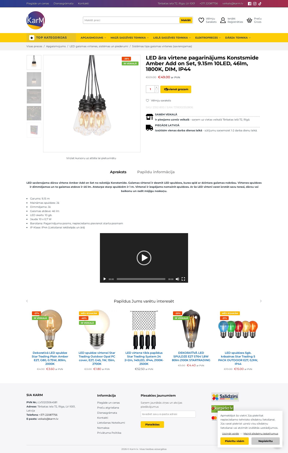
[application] (144, 258)
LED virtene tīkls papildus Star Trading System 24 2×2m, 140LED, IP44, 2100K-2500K (144, 358)
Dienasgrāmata (63, 3)
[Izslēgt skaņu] (177, 279)
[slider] (141, 279)
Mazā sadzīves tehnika (130, 37)
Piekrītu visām (234, 441)
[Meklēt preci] (138, 20)
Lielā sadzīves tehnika (172, 37)
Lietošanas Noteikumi (111, 422)
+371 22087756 (209, 3)
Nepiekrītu (265, 441)
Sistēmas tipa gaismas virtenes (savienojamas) (162, 46)
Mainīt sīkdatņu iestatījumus (261, 433)
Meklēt (186, 20)
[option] (34, 62)
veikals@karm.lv (233, 3)
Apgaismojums (93, 37)
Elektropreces (208, 37)
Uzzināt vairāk (230, 433)
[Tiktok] (260, 3)
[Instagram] (254, 3)
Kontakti (83, 3)
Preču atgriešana (108, 407)
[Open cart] (254, 20)
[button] (144, 258)
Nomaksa (103, 427)
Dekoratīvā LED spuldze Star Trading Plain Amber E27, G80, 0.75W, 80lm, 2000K (50, 358)
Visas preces (34, 46)
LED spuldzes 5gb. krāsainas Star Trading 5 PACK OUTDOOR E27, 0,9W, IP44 (238, 358)
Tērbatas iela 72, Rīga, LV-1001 (176, 3)
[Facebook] (249, 3)
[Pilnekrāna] (183, 279)
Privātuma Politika (109, 432)
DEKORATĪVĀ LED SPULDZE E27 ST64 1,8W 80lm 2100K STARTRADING (191, 356)
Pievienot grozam (182, 89)
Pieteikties (152, 424)
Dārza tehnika (238, 37)
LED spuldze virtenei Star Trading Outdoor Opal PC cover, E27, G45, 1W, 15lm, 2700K (97, 358)
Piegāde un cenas (37, 3)
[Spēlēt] (105, 279)
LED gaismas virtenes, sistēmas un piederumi (99, 46)
